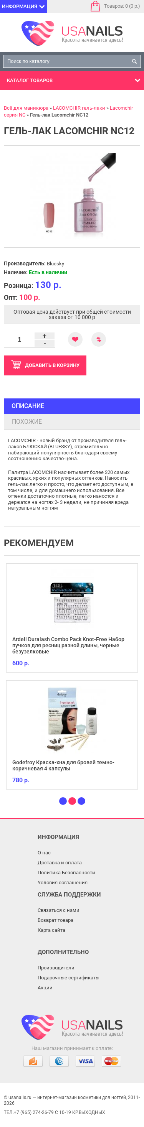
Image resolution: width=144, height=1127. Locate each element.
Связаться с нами (58, 910)
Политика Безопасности (66, 872)
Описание (28, 406)
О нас (44, 853)
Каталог (30, 80)
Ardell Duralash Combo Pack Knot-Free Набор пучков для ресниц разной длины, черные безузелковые (68, 645)
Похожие (27, 421)
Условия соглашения (63, 882)
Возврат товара (55, 920)
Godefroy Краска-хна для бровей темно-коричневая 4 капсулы (63, 765)
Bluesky (55, 264)
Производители (56, 968)
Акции (45, 987)
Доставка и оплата (60, 862)
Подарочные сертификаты (68, 978)
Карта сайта (51, 930)
